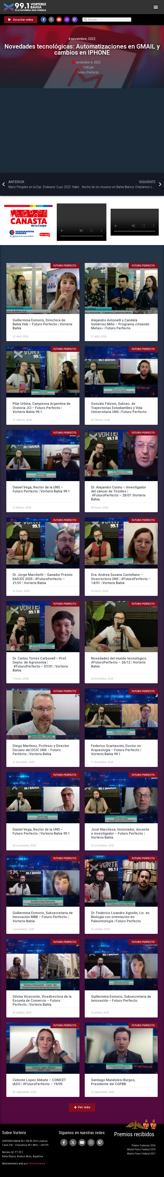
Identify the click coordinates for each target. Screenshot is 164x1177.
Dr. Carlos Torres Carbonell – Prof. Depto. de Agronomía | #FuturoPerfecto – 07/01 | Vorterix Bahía (40, 664)
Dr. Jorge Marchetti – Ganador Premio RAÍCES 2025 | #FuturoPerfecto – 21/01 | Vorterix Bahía (43, 579)
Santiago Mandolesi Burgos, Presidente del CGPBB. (113, 1082)
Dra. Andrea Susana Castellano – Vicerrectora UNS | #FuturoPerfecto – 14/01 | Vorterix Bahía (121, 579)
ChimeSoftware (36, 1163)
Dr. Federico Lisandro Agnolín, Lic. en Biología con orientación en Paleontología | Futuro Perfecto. (120, 917)
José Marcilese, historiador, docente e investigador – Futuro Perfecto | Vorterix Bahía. (120, 833)
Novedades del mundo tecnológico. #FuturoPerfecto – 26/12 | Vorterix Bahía (119, 662)
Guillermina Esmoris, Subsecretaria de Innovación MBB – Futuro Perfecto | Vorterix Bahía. (43, 917)
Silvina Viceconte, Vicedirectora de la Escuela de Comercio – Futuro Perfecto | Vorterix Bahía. (42, 1001)
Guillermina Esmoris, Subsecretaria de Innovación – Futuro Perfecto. (121, 999)
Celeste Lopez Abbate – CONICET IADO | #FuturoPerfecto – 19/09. (39, 1082)
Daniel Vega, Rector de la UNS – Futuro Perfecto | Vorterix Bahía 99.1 (41, 489)
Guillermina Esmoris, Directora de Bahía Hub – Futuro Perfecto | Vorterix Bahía (42, 324)
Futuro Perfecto (88, 72)
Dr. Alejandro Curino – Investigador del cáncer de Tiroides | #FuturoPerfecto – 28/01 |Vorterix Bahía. (118, 493)
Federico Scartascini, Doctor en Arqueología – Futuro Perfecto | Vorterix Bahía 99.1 (116, 750)
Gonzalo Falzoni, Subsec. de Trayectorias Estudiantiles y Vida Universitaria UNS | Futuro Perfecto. (119, 408)
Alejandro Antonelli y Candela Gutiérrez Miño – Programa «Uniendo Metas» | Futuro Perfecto (120, 324)
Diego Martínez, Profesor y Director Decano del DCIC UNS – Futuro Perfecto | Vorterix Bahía (41, 750)
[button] (155, 7)
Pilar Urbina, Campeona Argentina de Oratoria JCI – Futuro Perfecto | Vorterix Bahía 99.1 (41, 408)
